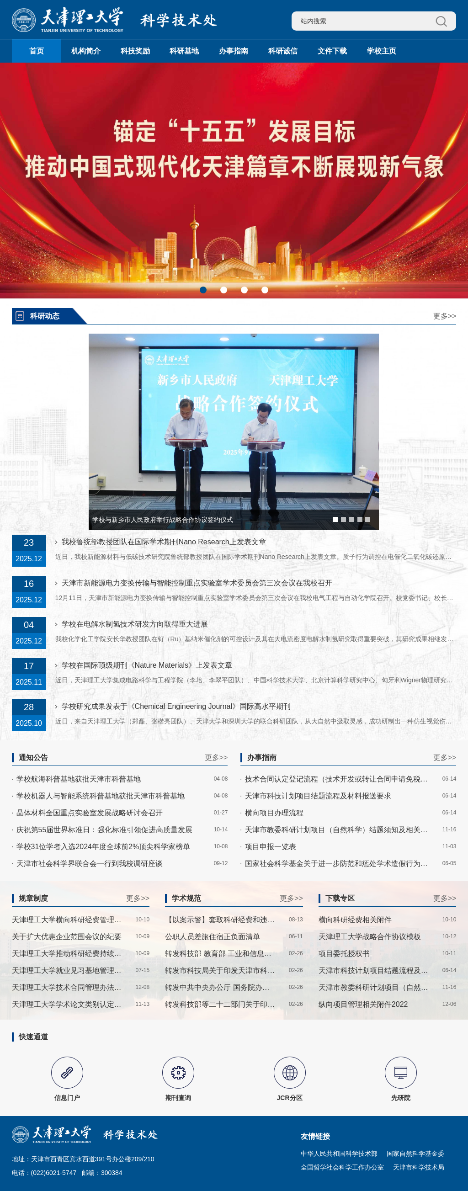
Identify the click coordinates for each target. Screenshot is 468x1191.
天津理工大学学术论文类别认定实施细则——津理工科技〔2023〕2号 (67, 1004)
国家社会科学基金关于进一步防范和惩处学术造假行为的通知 (337, 863)
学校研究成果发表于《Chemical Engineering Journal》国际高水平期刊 (176, 706)
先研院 (400, 1097)
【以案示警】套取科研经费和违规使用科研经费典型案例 (220, 920)
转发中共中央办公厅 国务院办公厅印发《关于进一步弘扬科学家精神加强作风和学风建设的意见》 (220, 987)
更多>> (445, 316)
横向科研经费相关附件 (355, 920)
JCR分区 (290, 1097)
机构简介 (86, 51)
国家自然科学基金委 (415, 1153)
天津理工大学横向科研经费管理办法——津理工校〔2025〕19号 (67, 920)
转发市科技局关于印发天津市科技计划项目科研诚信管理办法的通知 (220, 970)
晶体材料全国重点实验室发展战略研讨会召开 (89, 813)
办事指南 (233, 51)
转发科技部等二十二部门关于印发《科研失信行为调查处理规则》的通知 (220, 1004)
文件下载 (332, 51)
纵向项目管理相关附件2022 (363, 1004)
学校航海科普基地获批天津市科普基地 (78, 779)
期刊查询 (178, 1097)
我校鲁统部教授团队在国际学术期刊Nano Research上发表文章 (164, 542)
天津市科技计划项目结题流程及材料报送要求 (318, 796)
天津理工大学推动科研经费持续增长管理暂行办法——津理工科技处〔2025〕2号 (67, 953)
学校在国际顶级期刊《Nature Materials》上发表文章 (147, 665)
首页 (36, 51)
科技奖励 (135, 51)
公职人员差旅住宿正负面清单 (212, 937)
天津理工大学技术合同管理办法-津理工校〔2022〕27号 (67, 987)
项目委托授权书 (344, 953)
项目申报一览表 (270, 847)
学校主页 (381, 51)
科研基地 (184, 51)
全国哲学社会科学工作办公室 (342, 1167)
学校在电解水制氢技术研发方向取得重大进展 (135, 624)
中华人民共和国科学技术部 (339, 1153)
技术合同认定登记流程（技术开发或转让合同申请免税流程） (337, 779)
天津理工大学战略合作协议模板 (370, 937)
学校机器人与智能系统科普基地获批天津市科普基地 (100, 796)
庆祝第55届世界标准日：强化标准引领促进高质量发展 (104, 830)
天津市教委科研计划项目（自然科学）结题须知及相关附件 (337, 830)
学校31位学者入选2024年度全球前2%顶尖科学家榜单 (103, 847)
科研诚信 (283, 51)
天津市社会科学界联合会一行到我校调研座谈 (89, 863)
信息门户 (67, 1097)
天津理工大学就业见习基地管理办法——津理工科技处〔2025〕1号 (67, 970)
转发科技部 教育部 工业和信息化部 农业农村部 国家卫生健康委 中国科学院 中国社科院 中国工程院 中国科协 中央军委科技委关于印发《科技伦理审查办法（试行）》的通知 (220, 953)
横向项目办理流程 (274, 813)
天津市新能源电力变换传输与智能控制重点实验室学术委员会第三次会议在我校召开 (197, 583)
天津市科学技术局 (418, 1167)
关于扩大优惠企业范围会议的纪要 (67, 937)
